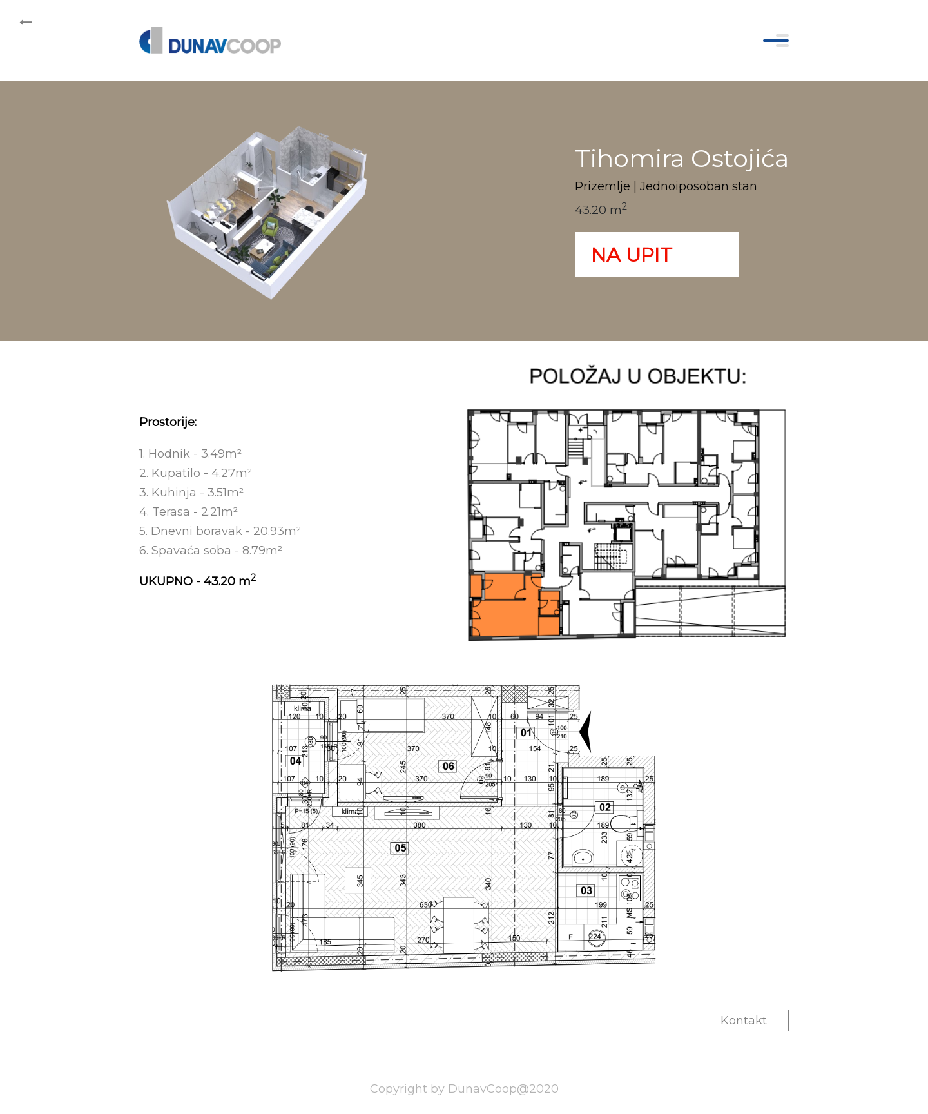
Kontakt (743, 1020)
